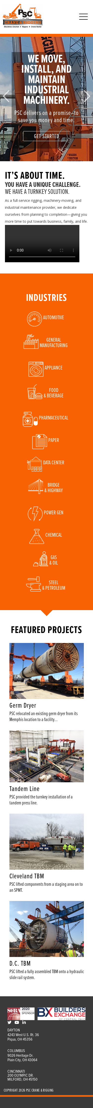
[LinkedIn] (24, 1022)
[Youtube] (17, 1022)
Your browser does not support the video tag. (42, 243)
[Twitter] (9, 1022)
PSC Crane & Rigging (40, 1090)
